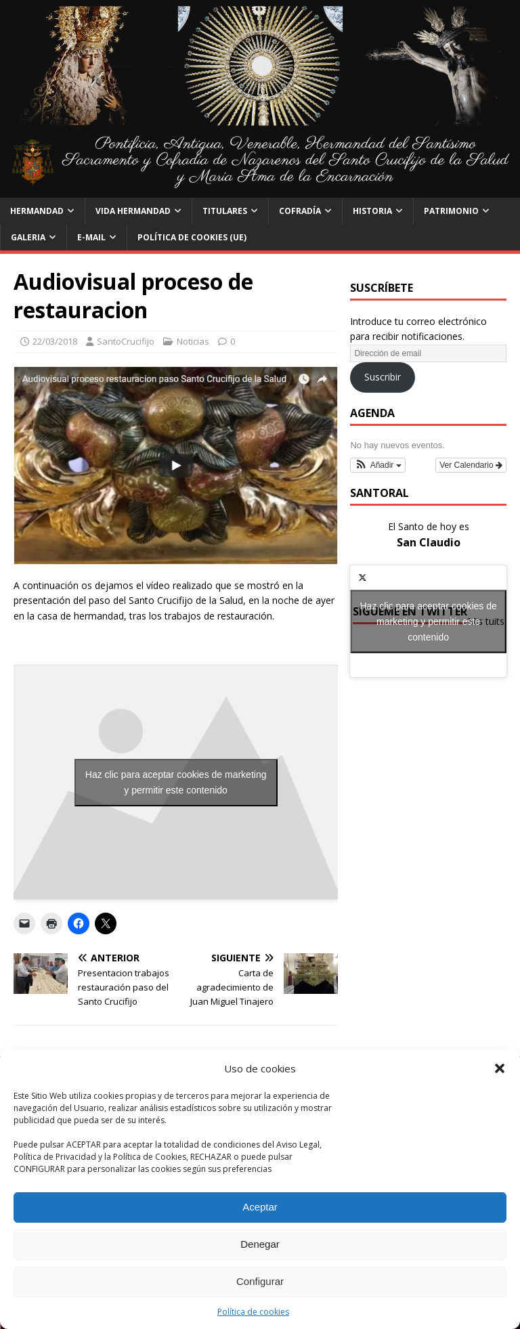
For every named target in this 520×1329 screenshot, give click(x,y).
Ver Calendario (470, 465)
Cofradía (300, 211)
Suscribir (382, 376)
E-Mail (91, 237)
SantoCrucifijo (125, 341)
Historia (372, 211)
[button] (499, 1068)
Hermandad (37, 211)
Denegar (260, 1244)
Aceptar (260, 1207)
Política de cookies (253, 1311)
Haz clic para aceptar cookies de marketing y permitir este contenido (176, 782)
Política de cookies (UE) (191, 237)
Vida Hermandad (133, 211)
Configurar (260, 1281)
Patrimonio (451, 211)
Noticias (193, 341)
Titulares (224, 211)
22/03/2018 (54, 341)
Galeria (28, 237)
